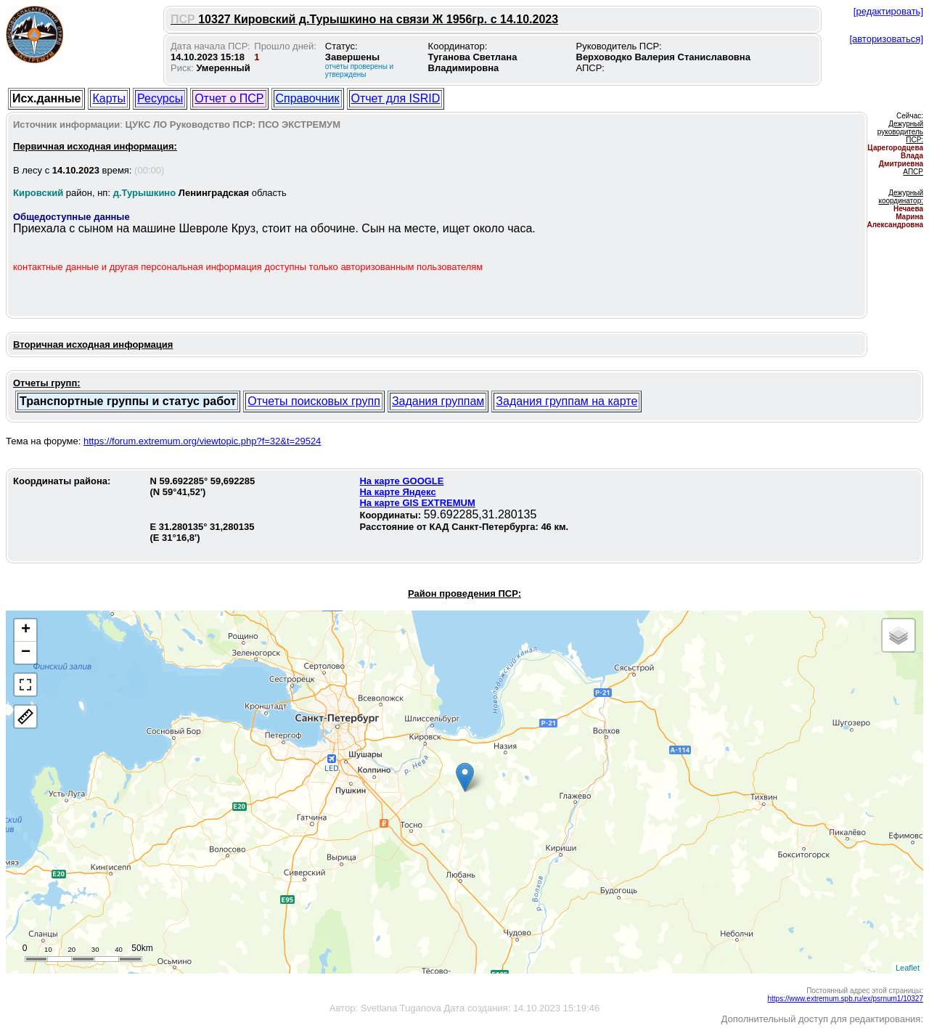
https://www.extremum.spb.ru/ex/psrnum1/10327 (845, 999)
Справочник (308, 98)
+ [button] (25, 630)
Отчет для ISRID (396, 98)
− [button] (25, 653)
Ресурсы (160, 98)
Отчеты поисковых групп (313, 401)
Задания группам (438, 401)
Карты (109, 98)
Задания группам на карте (566, 401)
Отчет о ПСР (229, 98)
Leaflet (908, 967)
